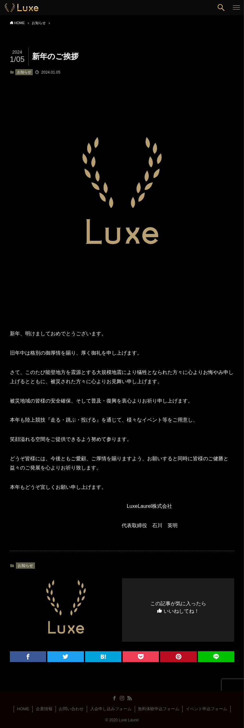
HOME (23, 708)
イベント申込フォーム (206, 708)
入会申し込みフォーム (111, 708)
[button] (221, 7)
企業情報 (44, 708)
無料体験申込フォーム (158, 708)
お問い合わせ (71, 708)
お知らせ (24, 72)
